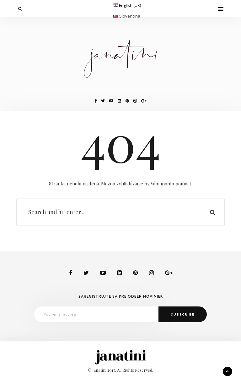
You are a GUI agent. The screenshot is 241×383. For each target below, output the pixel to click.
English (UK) (130, 5)
